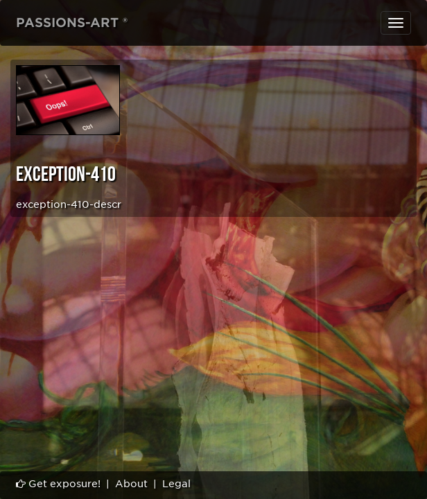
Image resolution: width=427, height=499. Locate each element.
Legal (176, 483)
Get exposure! (58, 483)
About (131, 483)
